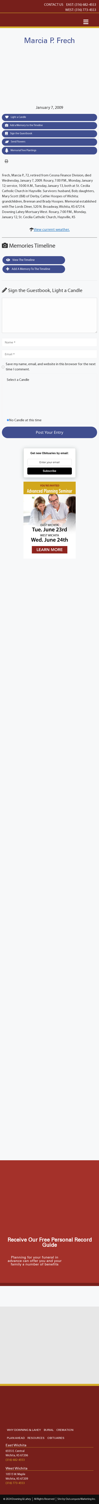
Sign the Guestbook (18, 133)
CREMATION (64, 1430)
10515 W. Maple (15, 1474)
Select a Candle (18, 380)
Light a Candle (15, 117)
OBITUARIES (55, 1438)
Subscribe (49, 470)
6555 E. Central (15, 1451)
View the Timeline (20, 260)
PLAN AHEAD (16, 1438)
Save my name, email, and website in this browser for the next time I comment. (51, 367)
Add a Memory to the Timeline (24, 125)
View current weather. (52, 230)
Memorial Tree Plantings (20, 150)
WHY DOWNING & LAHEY (24, 1430)
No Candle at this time (25, 420)
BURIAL (49, 1430)
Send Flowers (15, 141)
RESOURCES (36, 1438)
